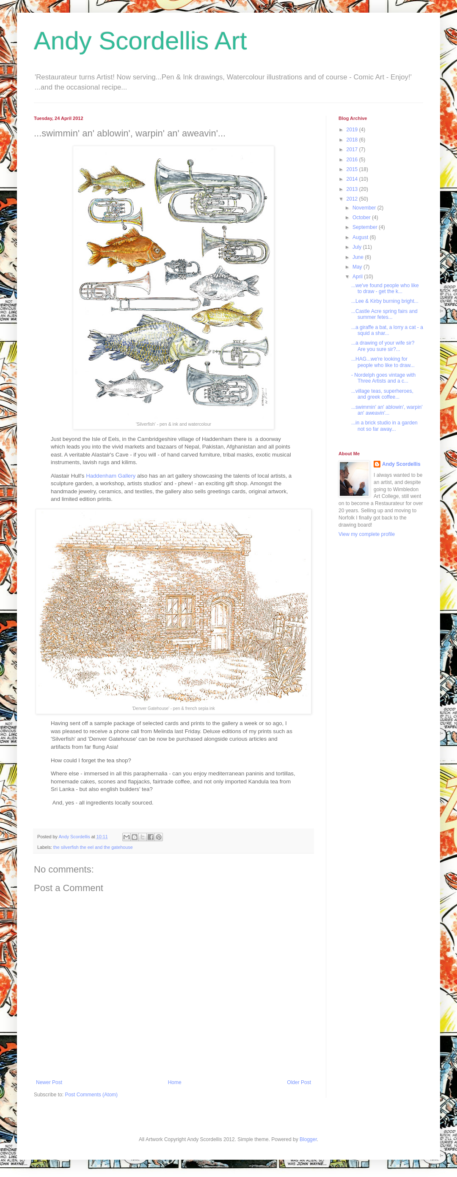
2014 (353, 179)
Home (175, 1082)
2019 (353, 130)
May (357, 267)
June (358, 257)
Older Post (299, 1082)
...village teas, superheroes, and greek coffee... (382, 394)
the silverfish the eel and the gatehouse (93, 847)
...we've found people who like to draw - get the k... (385, 288)
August (361, 237)
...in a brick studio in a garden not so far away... (384, 426)
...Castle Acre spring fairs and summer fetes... (384, 314)
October (362, 217)
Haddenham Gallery (110, 476)
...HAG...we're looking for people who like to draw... (383, 362)
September (365, 227)
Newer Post (49, 1082)
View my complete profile (367, 534)
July (357, 247)
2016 (353, 160)
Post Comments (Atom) (91, 1095)
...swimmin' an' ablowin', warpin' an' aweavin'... (387, 410)
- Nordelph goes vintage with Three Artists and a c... (383, 378)
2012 (353, 199)
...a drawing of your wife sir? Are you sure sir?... (382, 346)
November (364, 208)
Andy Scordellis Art (140, 41)
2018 (353, 140)
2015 (353, 169)
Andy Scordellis (401, 464)
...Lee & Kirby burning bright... (384, 301)
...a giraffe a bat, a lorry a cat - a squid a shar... (387, 330)
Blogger (308, 1139)
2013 (353, 189)
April (358, 277)
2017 (353, 149)
